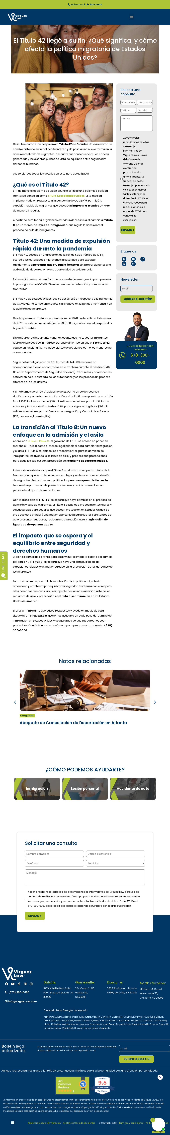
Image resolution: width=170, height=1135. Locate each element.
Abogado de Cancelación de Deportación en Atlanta (73, 722)
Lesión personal (85, 788)
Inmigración (27, 715)
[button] (131, 17)
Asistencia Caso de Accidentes (79, 1123)
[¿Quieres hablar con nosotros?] (122, 355)
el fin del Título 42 (39, 441)
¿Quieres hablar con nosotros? (140, 347)
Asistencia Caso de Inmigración (44, 1123)
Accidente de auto (133, 788)
